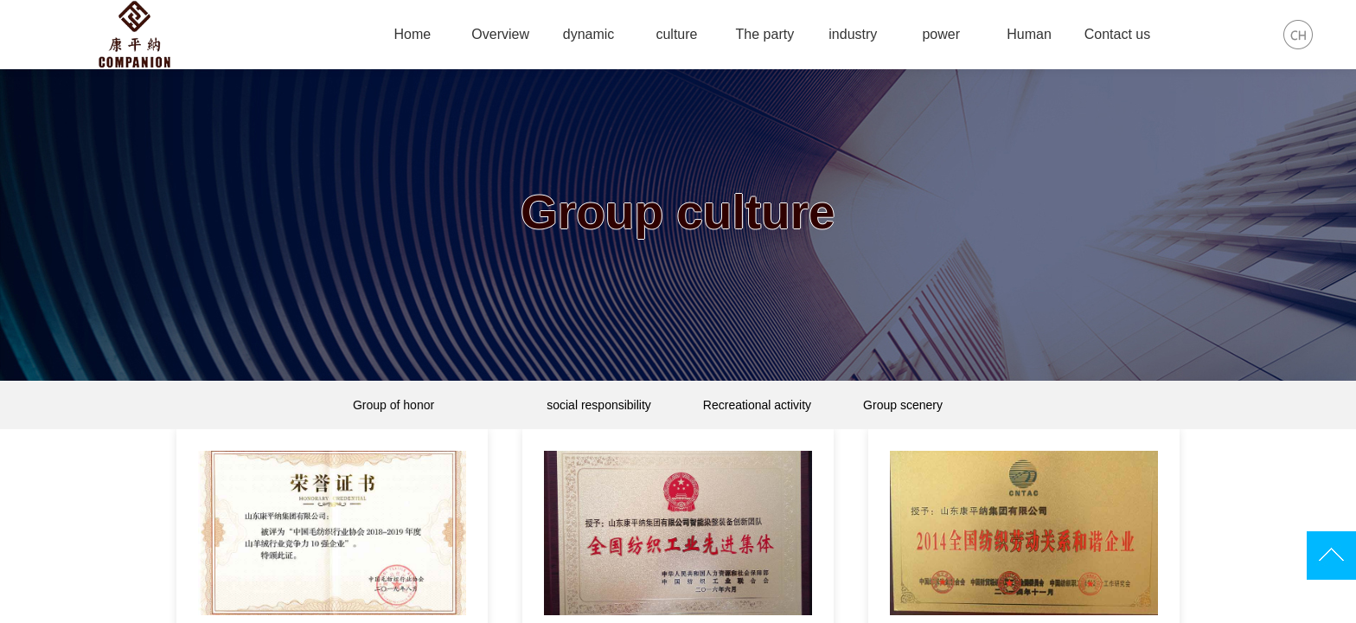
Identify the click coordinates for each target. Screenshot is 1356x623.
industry (852, 34)
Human (1029, 34)
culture (676, 34)
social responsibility (599, 405)
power (941, 34)
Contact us (1117, 34)
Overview (500, 34)
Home (412, 34)
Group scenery (899, 405)
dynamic (589, 34)
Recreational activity (757, 405)
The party (765, 34)
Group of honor (454, 405)
